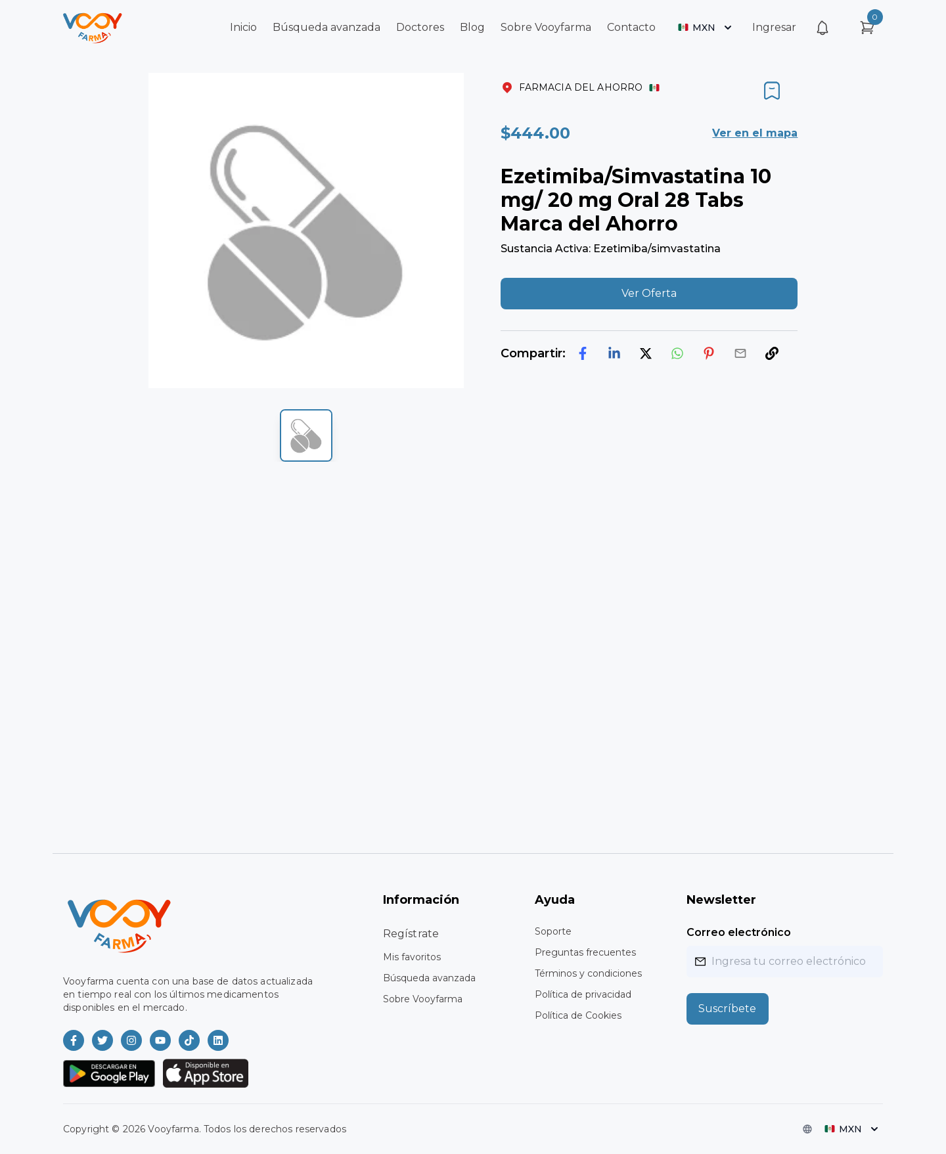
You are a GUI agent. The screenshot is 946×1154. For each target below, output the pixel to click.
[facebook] (583, 353)
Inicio (243, 27)
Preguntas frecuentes (585, 952)
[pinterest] (709, 353)
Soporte (553, 931)
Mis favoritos (412, 957)
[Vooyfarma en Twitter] (102, 1040)
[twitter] (646, 353)
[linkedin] (614, 353)
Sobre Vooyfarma (546, 27)
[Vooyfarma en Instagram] (131, 1040)
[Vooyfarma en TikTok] (189, 1040)
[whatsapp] (677, 353)
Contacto (631, 27)
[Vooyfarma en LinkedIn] (218, 1040)
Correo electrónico (739, 932)
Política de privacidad (583, 994)
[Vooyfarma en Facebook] (73, 1040)
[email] (740, 353)
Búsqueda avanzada (326, 27)
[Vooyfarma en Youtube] (160, 1040)
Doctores (420, 27)
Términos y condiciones (588, 973)
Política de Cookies (578, 1015)
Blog (472, 27)
